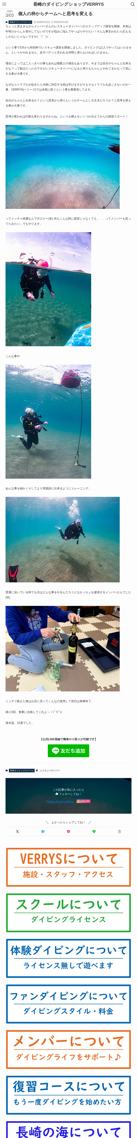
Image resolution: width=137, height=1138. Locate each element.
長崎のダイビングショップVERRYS (68, 4)
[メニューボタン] (4, 4)
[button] (18, 831)
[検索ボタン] (132, 4)
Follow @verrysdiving (60, 801)
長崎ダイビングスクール (20, 22)
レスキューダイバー (49, 770)
